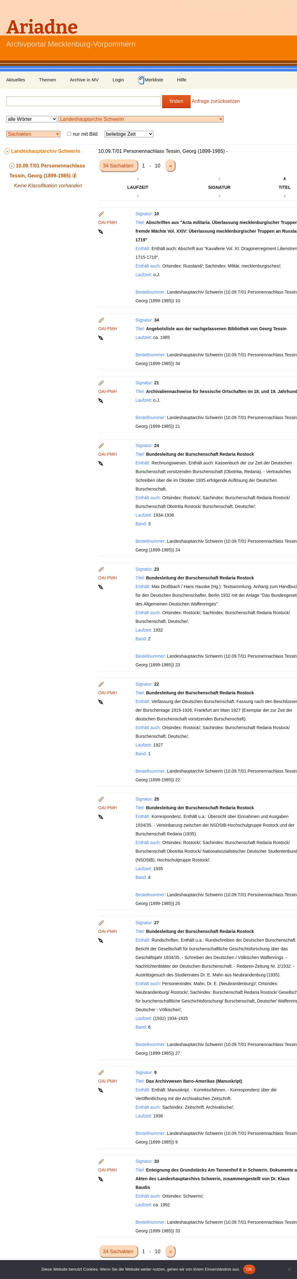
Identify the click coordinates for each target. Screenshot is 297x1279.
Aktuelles (15, 79)
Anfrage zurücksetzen (216, 101)
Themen (47, 79)
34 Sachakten (119, 165)
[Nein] (289, 1269)
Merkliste (150, 80)
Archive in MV (84, 79)
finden (176, 101)
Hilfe (181, 79)
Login (118, 79)
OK (249, 1269)
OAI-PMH (107, 222)
